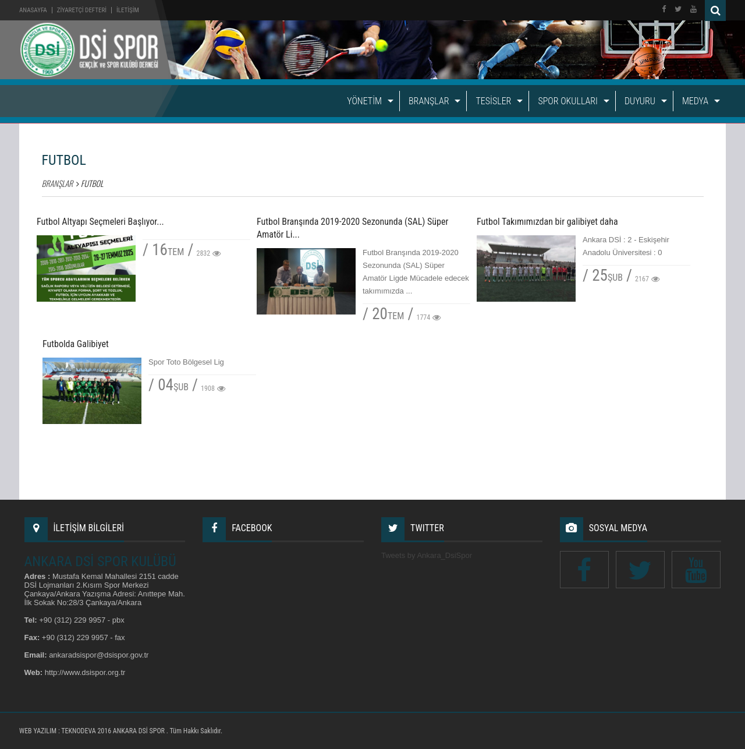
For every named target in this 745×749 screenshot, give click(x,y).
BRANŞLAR (429, 101)
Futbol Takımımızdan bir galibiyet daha (547, 221)
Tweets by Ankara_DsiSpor (426, 555)
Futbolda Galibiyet (75, 343)
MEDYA (695, 101)
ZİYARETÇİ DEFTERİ (82, 10)
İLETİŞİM (127, 10)
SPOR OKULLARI (568, 101)
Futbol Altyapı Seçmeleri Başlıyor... (100, 221)
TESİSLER (493, 101)
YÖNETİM (364, 101)
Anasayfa (33, 10)
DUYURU (640, 101)
